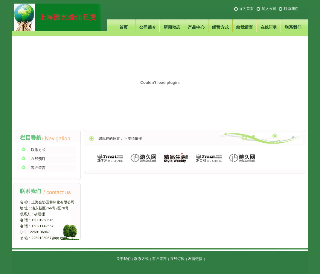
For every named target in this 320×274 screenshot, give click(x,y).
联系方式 (38, 150)
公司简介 (147, 27)
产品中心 (196, 27)
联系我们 (291, 9)
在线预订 (38, 159)
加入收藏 (269, 9)
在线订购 (268, 27)
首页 (123, 27)
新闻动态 (172, 27)
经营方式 (220, 27)
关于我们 (123, 259)
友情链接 (135, 138)
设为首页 (246, 9)
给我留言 (244, 27)
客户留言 (38, 168)
